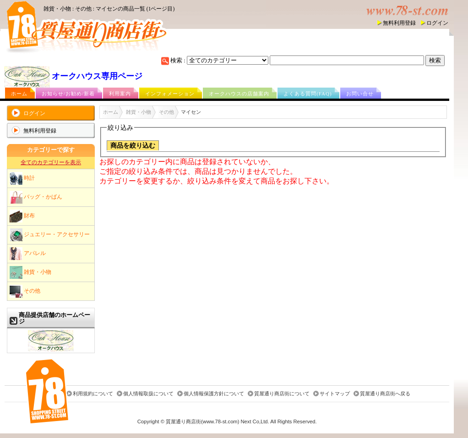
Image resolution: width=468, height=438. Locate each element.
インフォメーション (170, 93)
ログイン (437, 23)
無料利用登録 (399, 23)
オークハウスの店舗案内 (239, 93)
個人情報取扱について (148, 393)
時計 (22, 178)
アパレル (28, 253)
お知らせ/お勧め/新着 (68, 93)
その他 (25, 291)
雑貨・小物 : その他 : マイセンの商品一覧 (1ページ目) (109, 8)
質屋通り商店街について (282, 393)
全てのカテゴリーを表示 (51, 162)
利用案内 (120, 93)
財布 (22, 216)
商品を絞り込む (132, 145)
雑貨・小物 (30, 272)
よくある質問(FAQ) (307, 93)
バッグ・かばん (36, 197)
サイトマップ (335, 393)
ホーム (19, 93)
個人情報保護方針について (214, 393)
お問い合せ (360, 93)
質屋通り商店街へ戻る (385, 393)
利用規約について (93, 393)
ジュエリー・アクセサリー (50, 234)
